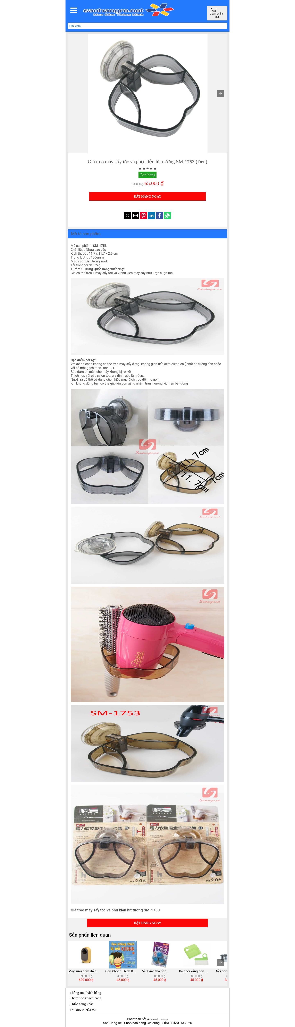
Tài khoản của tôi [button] (83, 1010)
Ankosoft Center (157, 1019)
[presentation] (220, 962)
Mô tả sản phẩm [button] (86, 233)
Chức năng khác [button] (82, 1004)
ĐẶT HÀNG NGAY (147, 196)
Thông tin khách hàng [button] (85, 993)
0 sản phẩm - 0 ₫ (217, 13)
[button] (74, 10)
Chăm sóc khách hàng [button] (85, 998)
